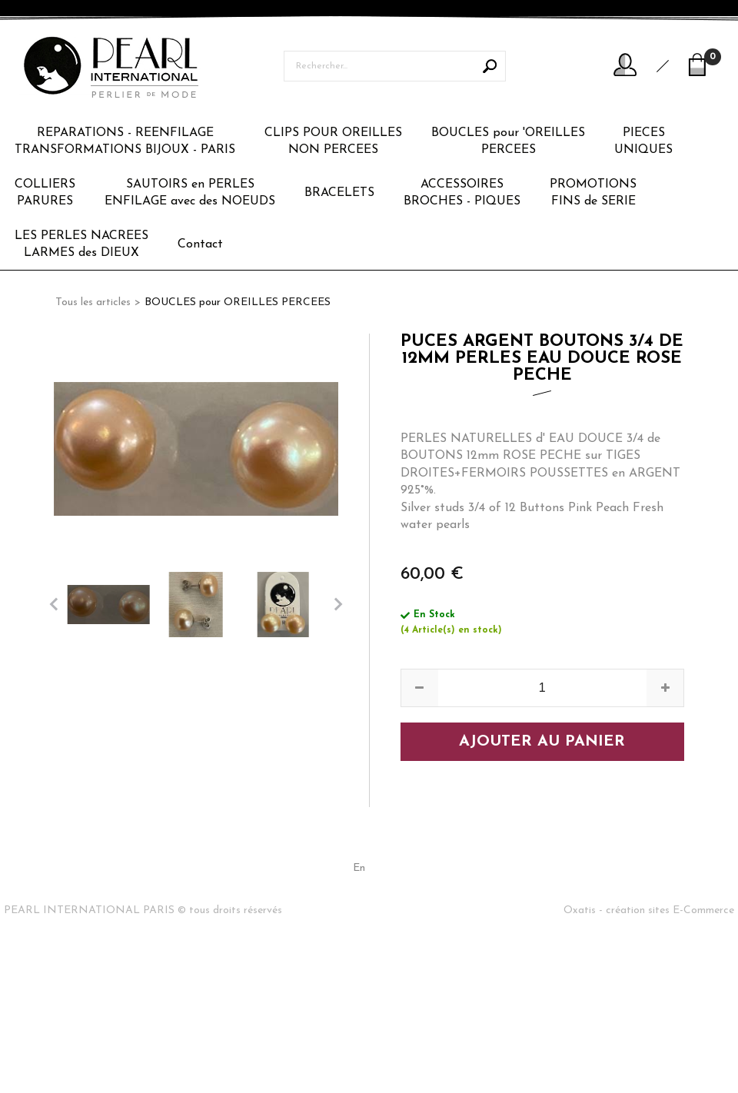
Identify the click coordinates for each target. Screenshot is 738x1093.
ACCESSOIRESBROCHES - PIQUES (462, 193)
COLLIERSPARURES (45, 193)
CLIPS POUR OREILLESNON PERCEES (333, 141)
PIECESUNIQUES (643, 141)
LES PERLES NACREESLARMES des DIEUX (81, 244)
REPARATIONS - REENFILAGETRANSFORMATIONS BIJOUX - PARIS (125, 141)
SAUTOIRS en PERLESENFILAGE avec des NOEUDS (190, 193)
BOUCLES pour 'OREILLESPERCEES (508, 141)
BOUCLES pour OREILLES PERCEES (238, 302)
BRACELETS (339, 193)
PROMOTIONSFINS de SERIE (593, 193)
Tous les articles (93, 302)
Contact (200, 244)
